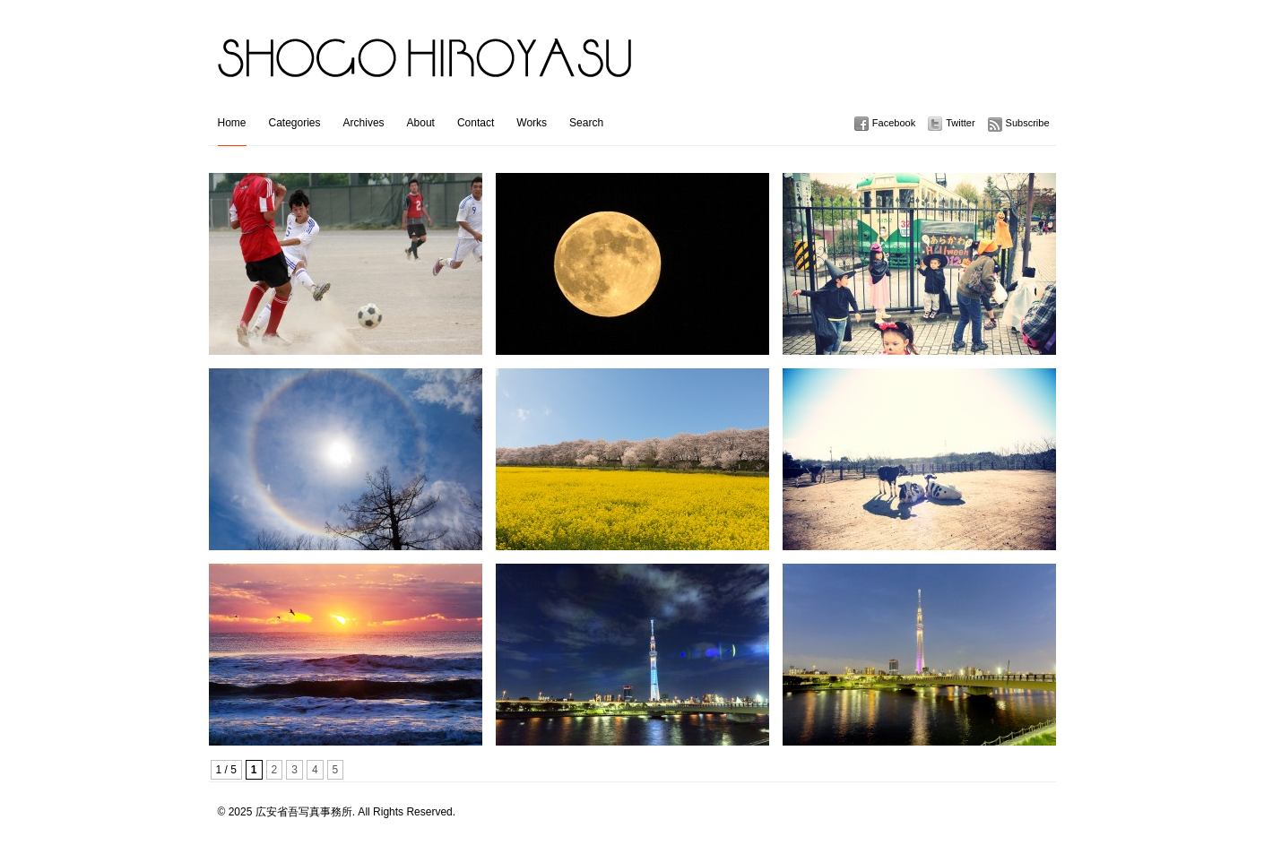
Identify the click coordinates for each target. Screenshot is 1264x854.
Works (531, 122)
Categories (295, 122)
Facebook (893, 122)
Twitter (960, 122)
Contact (475, 122)
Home (232, 122)
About (421, 122)
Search (586, 122)
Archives (364, 122)
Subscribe (1028, 122)
